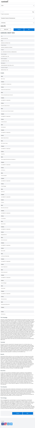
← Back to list (5, 29)
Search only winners (5, 14)
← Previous (19, 29)
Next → (29, 29)
